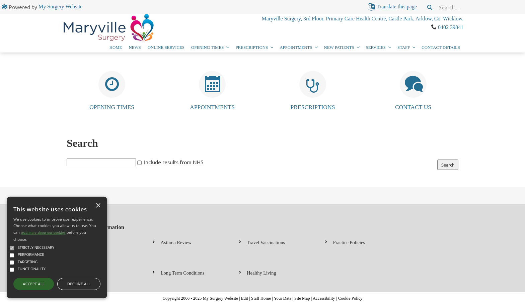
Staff (403, 47)
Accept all (34, 283)
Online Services (166, 47)
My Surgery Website (60, 6)
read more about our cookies (43, 232)
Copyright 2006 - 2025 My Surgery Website (200, 298)
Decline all (79, 283)
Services (376, 47)
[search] (480, 7)
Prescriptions (251, 47)
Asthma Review (176, 242)
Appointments (296, 47)
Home (115, 47)
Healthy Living (261, 273)
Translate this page (397, 6)
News (135, 47)
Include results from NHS (174, 162)
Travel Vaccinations (266, 242)
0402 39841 (450, 27)
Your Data (282, 298)
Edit (244, 298)
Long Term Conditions (183, 273)
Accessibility (324, 298)
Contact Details (441, 47)
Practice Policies (349, 242)
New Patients (339, 47)
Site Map (302, 298)
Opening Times (207, 47)
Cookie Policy (350, 298)
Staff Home (261, 298)
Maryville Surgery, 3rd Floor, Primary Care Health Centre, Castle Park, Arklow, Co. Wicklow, (362, 18)
